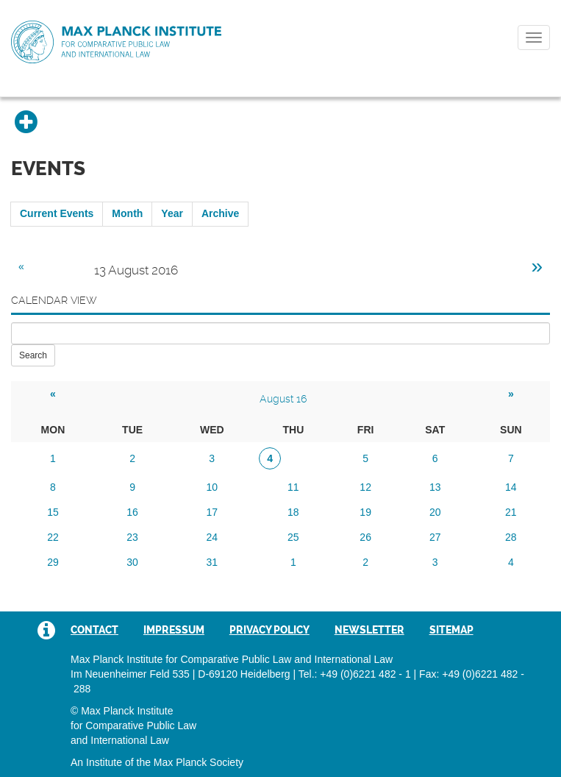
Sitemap (451, 630)
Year (172, 213)
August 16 (283, 399)
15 (53, 512)
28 (511, 537)
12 (365, 487)
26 (365, 537)
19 (365, 512)
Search (33, 355)
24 (212, 537)
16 (132, 512)
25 (293, 537)
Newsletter (369, 630)
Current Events (56, 213)
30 (132, 562)
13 (435, 487)
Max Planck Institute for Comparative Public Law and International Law (116, 43)
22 (53, 537)
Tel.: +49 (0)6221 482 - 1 (355, 674)
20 (435, 512)
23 (132, 537)
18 (293, 512)
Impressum (173, 630)
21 (511, 512)
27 (435, 537)
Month (127, 213)
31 (212, 562)
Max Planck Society (198, 762)
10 (212, 487)
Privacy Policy (269, 630)
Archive (220, 213)
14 (511, 487)
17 (212, 512)
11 (293, 487)
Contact (94, 630)
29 (53, 562)
